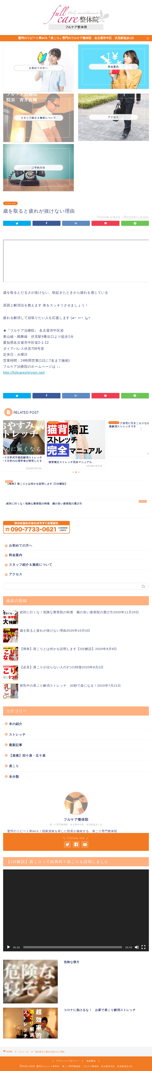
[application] (76, 910)
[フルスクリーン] (143, 947)
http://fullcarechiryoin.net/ (24, 372)
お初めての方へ (20, 545)
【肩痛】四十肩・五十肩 (27, 755)
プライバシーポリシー (67, 1061)
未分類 (14, 776)
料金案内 (15, 555)
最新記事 (15, 745)
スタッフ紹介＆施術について (30, 564)
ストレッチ (10, 203)
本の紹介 (15, 724)
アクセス (15, 574)
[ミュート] (137, 947)
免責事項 (91, 1061)
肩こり (14, 766)
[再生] (8, 947)
